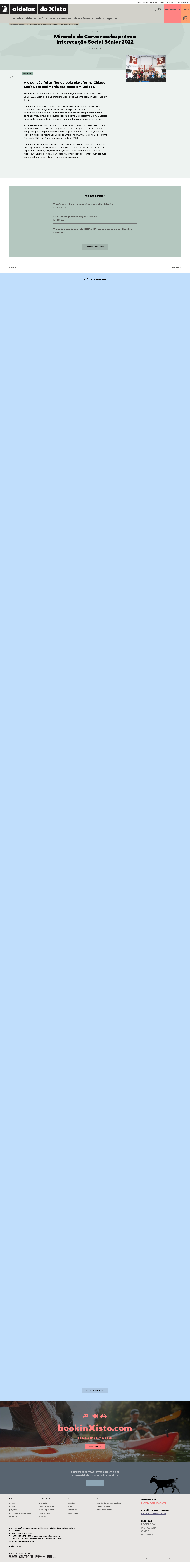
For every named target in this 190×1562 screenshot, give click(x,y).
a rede (12, 1503)
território (43, 1503)
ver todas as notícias (95, 247)
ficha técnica (177, 1558)
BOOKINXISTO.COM (153, 1502)
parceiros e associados (20, 1513)
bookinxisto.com (104, 1510)
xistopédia (171, 2)
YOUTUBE (147, 1534)
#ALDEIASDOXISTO (153, 1513)
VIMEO (145, 1531)
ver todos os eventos (95, 1390)
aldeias (18, 18)
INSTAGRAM (148, 1527)
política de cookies (84, 1558)
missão (12, 1506)
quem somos (142, 2)
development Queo (166, 1558)
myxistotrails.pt (104, 1506)
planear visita (95, 1446)
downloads (183, 2)
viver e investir (83, 18)
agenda (112, 18)
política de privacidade (98, 1558)
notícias (153, 2)
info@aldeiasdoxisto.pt (25, 1541)
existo (100, 18)
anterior (13, 267)
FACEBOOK (148, 1524)
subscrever (95, 1483)
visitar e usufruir (36, 18)
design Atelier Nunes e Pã (151, 1558)
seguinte (176, 267)
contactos (13, 1516)
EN (159, 9)
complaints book (111, 1558)
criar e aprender (60, 18)
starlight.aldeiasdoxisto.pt (109, 1503)
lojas (162, 2)
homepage (14, 24)
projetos (13, 1510)
